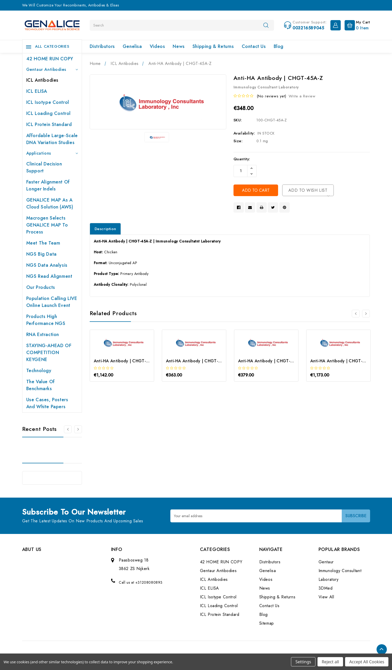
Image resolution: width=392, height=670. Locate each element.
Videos (157, 46)
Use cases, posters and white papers (47, 403)
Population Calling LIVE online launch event (51, 302)
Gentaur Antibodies (52, 69)
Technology (39, 370)
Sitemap (266, 623)
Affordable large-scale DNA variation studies (52, 139)
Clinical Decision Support (44, 167)
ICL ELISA (36, 91)
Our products (40, 287)
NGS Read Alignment (49, 276)
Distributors (102, 46)
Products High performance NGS (45, 320)
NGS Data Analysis (47, 265)
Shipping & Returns (213, 46)
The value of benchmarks (40, 385)
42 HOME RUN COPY (49, 58)
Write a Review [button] (302, 96)
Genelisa (132, 46)
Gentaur (326, 562)
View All (326, 597)
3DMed (326, 588)
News (179, 46)
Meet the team (43, 243)
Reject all (330, 662)
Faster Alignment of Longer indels (48, 185)
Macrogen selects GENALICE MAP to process (47, 225)
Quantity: (241, 159)
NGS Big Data (41, 254)
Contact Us (254, 46)
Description (105, 229)
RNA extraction (42, 334)
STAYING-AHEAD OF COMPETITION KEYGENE (49, 352)
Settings (303, 662)
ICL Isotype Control (47, 102)
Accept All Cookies (366, 662)
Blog (278, 46)
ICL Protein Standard (49, 124)
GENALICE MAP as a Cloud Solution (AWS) (49, 203)
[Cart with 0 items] (356, 24)
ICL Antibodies (42, 80)
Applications (52, 153)
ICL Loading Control (48, 113)
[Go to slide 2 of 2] (68, 429)
